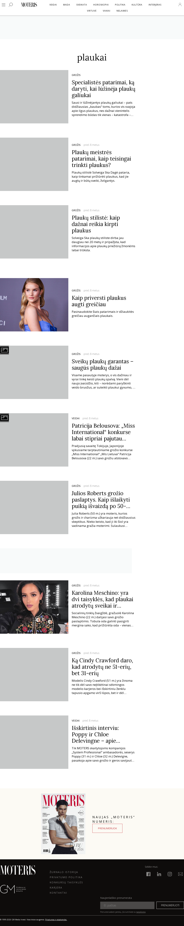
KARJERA (56, 887)
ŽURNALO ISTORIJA (64, 872)
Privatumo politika (66, 877)
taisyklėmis (141, 912)
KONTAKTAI (58, 892)
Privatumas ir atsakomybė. (56, 919)
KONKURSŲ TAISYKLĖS (66, 882)
